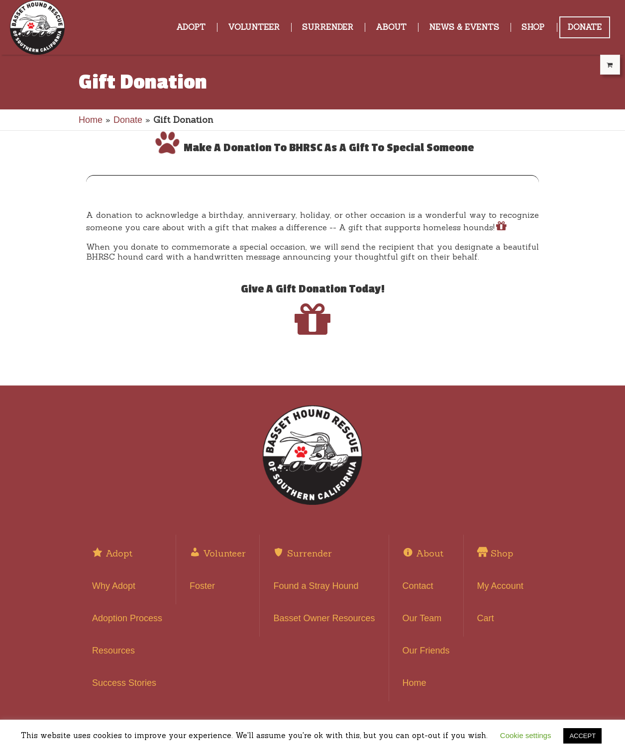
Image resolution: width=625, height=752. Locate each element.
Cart (485, 618)
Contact (418, 586)
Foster (202, 586)
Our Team (422, 618)
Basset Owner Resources (324, 618)
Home (91, 120)
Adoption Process (127, 618)
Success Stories (124, 683)
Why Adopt (113, 586)
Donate (127, 120)
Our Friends (426, 651)
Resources (113, 651)
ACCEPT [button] (582, 736)
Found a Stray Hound (315, 586)
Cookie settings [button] (525, 735)
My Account (500, 586)
